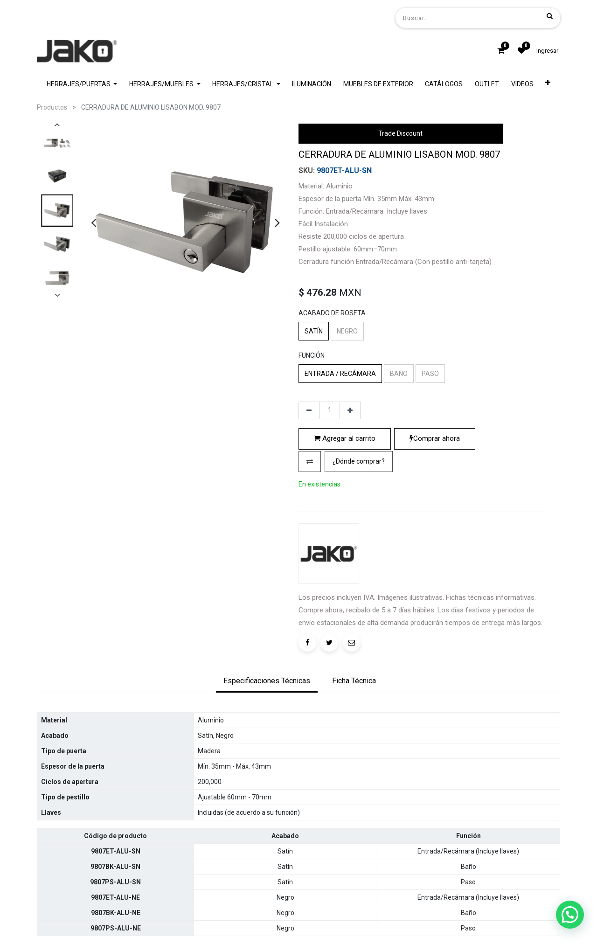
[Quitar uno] (308, 490)
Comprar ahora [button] (435, 518)
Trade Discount (400, 133)
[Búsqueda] (549, 15)
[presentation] (93, 222)
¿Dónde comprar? (359, 540)
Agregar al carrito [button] (344, 518)
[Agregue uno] (350, 490)
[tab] (267, 744)
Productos (52, 107)
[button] (309, 540)
